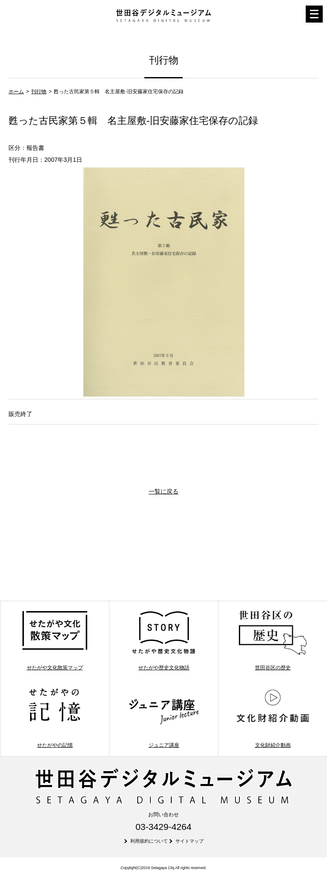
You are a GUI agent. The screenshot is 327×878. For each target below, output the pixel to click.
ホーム (16, 92)
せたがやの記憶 (55, 717)
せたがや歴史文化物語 (164, 640)
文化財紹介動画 (273, 717)
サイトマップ (189, 841)
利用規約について (149, 841)
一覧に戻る (163, 491)
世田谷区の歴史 (273, 640)
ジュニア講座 (164, 717)
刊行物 (38, 92)
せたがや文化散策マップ (55, 640)
